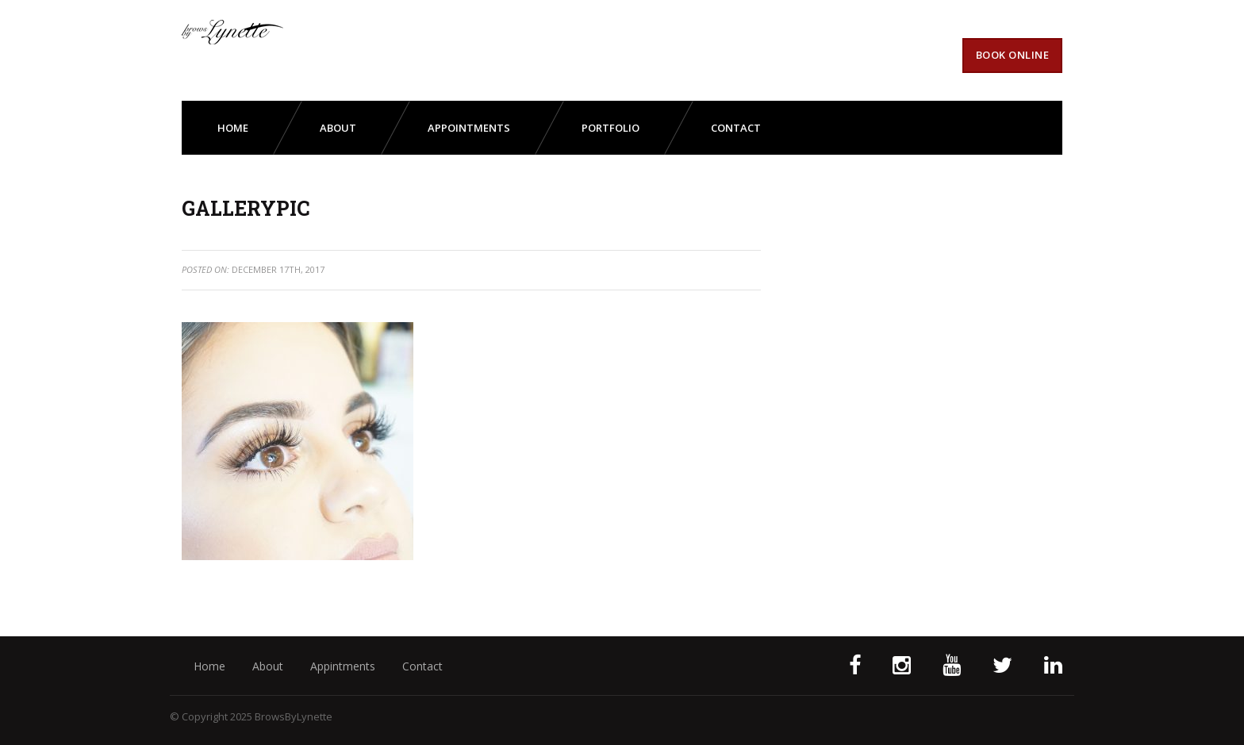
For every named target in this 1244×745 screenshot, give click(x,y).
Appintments (342, 666)
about (338, 128)
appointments (469, 128)
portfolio (610, 128)
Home (232, 128)
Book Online (1013, 55)
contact (736, 128)
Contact (422, 666)
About (267, 666)
